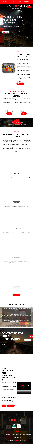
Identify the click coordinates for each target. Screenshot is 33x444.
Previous (2, 122)
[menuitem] (10, 5)
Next (30, 122)
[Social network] (4, 8)
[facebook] (4, 6)
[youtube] (2, 8)
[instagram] (2, 6)
